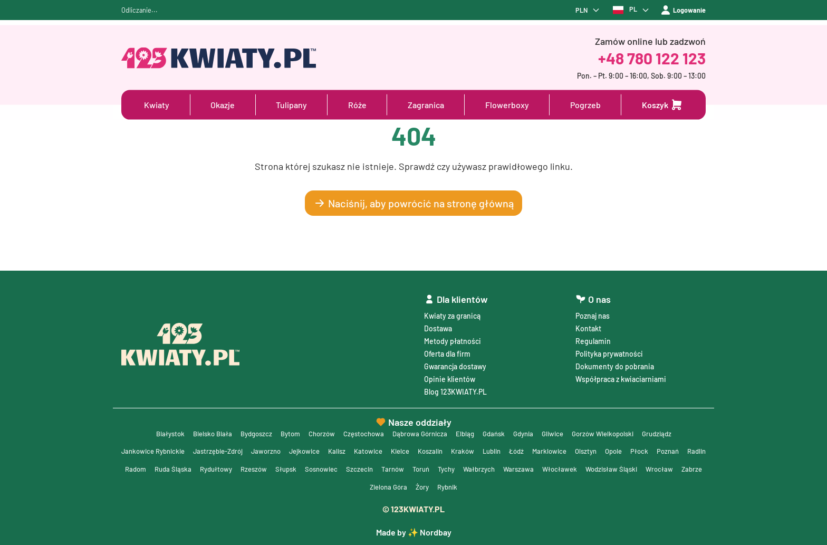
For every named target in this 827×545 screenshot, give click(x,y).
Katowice (397, 448)
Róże (357, 105)
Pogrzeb (585, 105)
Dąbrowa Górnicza (420, 429)
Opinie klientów (449, 374)
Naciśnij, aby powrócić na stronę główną (413, 206)
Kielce (431, 448)
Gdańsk (498, 429)
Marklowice (591, 448)
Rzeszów (342, 467)
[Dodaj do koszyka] (662, 105)
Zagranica (426, 105)
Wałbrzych (582, 467)
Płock (686, 448)
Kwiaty (156, 105)
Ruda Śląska (256, 467)
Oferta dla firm (447, 349)
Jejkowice (330, 448)
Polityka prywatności (609, 349)
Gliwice (561, 429)
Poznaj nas (592, 311)
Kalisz (364, 448)
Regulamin (593, 336)
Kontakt (588, 323)
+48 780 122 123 (652, 58)
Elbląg (467, 429)
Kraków (498, 448)
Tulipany (291, 105)
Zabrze (412, 486)
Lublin (529, 448)
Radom (216, 467)
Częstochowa (360, 429)
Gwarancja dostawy (455, 361)
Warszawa (623, 467)
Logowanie (681, 12)
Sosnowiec (414, 467)
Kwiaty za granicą (452, 311)
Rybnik (515, 486)
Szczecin (454, 467)
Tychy (546, 467)
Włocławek (665, 467)
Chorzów (316, 429)
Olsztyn (629, 448)
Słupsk (376, 467)
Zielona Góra (452, 486)
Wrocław (378, 486)
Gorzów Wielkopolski (615, 429)
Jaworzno (289, 448)
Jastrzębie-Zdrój (237, 448)
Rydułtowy (302, 467)
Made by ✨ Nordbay (413, 532)
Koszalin (464, 448)
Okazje (222, 105)
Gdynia (529, 429)
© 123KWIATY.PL (413, 509)
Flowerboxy (507, 105)
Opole (659, 448)
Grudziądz (674, 429)
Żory (488, 486)
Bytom (282, 429)
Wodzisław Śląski (327, 486)
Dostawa (438, 323)
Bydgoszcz (245, 429)
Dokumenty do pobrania (614, 361)
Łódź (556, 448)
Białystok (153, 429)
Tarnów (489, 467)
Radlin (186, 467)
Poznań (156, 467)
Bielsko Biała (198, 429)
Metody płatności (452, 336)
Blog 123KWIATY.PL (455, 387)
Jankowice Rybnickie (166, 448)
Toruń (519, 467)
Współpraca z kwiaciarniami (620, 374)
